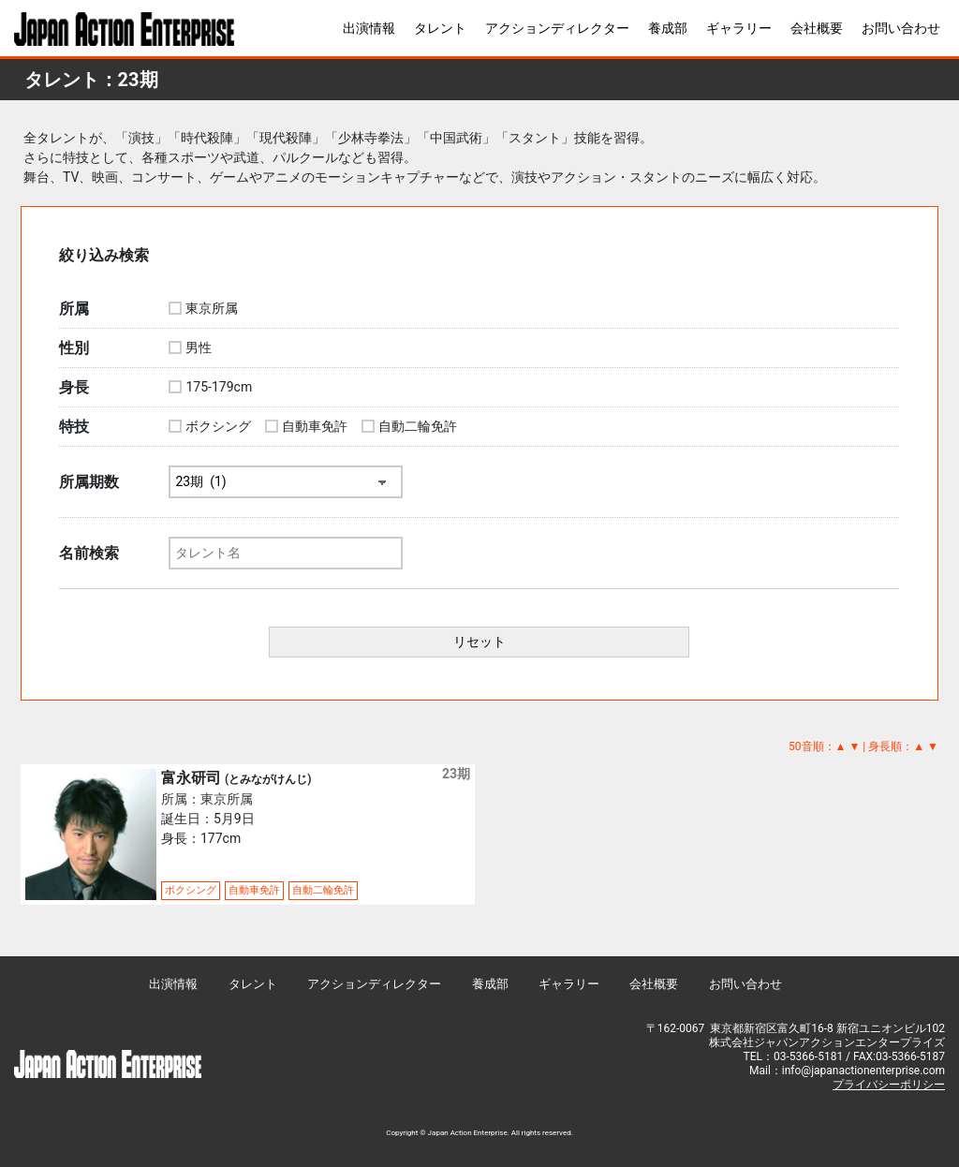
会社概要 (816, 28)
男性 (198, 347)
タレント (440, 28)
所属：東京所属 (207, 798)
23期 (456, 773)
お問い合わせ (901, 28)
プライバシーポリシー (889, 1084)
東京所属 (211, 308)
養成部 (667, 28)
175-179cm (218, 386)
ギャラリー (739, 28)
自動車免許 (314, 426)
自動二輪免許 (417, 426)
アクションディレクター (557, 28)
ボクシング (218, 426)
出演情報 (369, 28)
